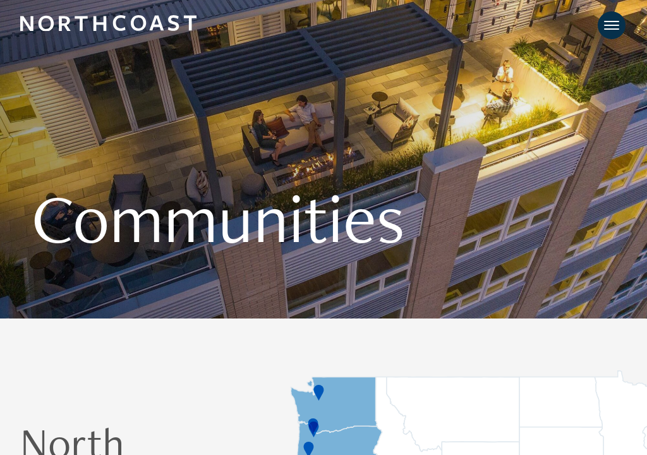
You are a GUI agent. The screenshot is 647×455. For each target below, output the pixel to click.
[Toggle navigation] (611, 25)
